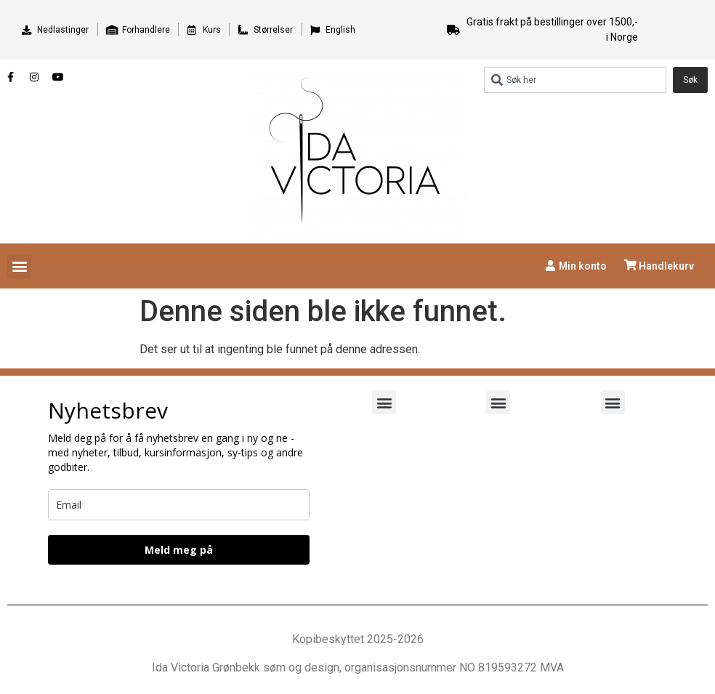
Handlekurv (666, 266)
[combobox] (575, 80)
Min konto (583, 266)
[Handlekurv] (630, 264)
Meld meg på (179, 550)
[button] (19, 266)
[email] (179, 504)
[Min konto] (550, 265)
